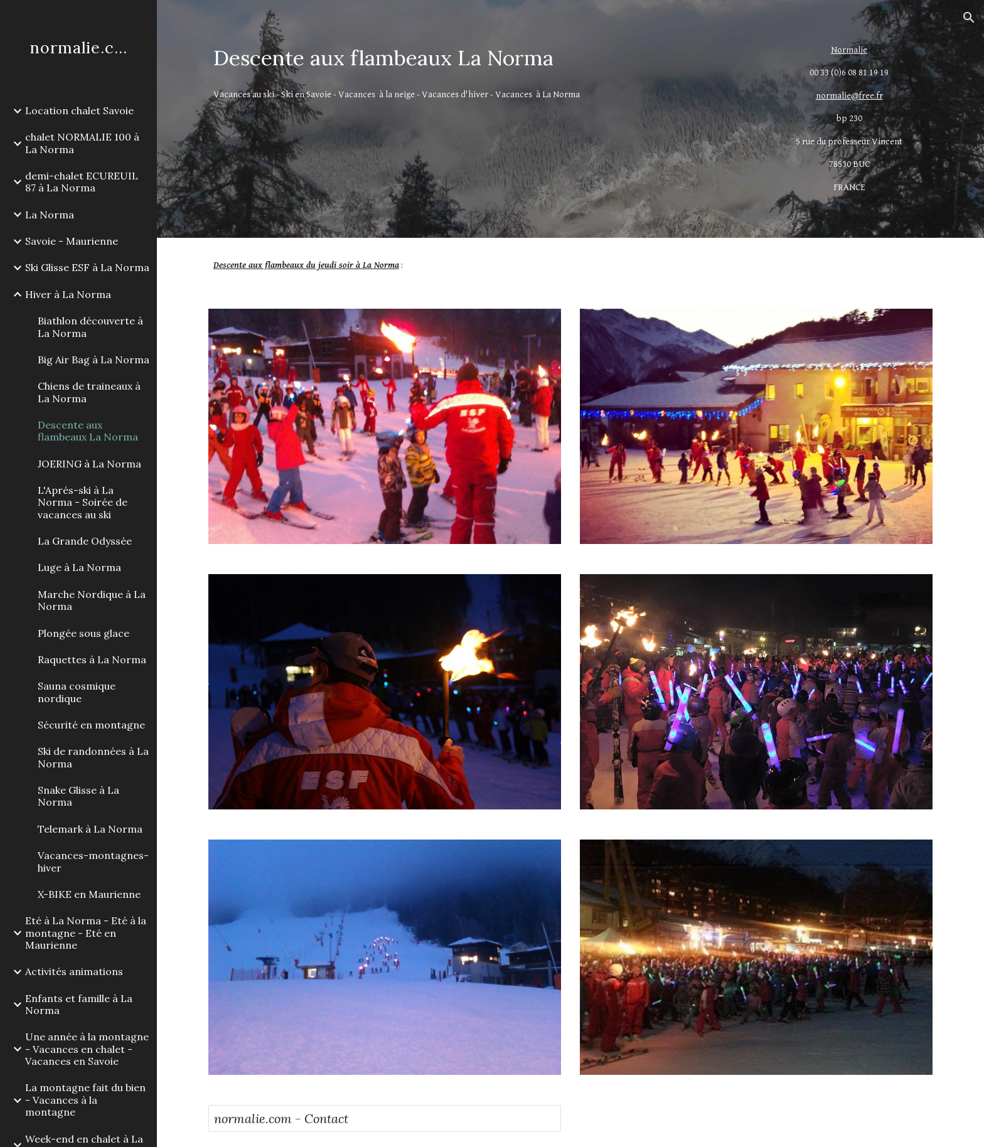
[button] (969, 18)
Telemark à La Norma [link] (90, 829)
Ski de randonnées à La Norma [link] (93, 757)
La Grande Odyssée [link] (85, 541)
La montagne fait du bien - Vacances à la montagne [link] (85, 1099)
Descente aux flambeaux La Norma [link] (88, 431)
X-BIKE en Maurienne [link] (89, 894)
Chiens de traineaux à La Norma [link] (89, 392)
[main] (477, 58)
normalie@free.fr (849, 95)
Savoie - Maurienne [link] (71, 241)
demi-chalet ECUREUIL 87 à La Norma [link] (81, 181)
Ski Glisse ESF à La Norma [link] (87, 267)
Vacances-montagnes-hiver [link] (93, 861)
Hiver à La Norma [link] (68, 294)
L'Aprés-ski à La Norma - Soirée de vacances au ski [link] (82, 502)
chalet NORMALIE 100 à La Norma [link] (82, 143)
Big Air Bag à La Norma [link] (93, 359)
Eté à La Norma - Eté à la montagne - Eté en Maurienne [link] (85, 932)
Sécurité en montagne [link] (91, 724)
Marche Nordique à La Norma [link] (92, 600)
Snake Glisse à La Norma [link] (78, 796)
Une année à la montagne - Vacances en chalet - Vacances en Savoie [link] (87, 1048)
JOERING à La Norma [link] (89, 463)
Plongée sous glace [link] (83, 633)
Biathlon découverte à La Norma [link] (90, 326)
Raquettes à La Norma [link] (92, 659)
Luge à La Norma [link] (79, 567)
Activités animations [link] (74, 971)
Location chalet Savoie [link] (79, 110)
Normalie (849, 50)
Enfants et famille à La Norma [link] (78, 1004)
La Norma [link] (49, 214)
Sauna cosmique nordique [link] (76, 692)
